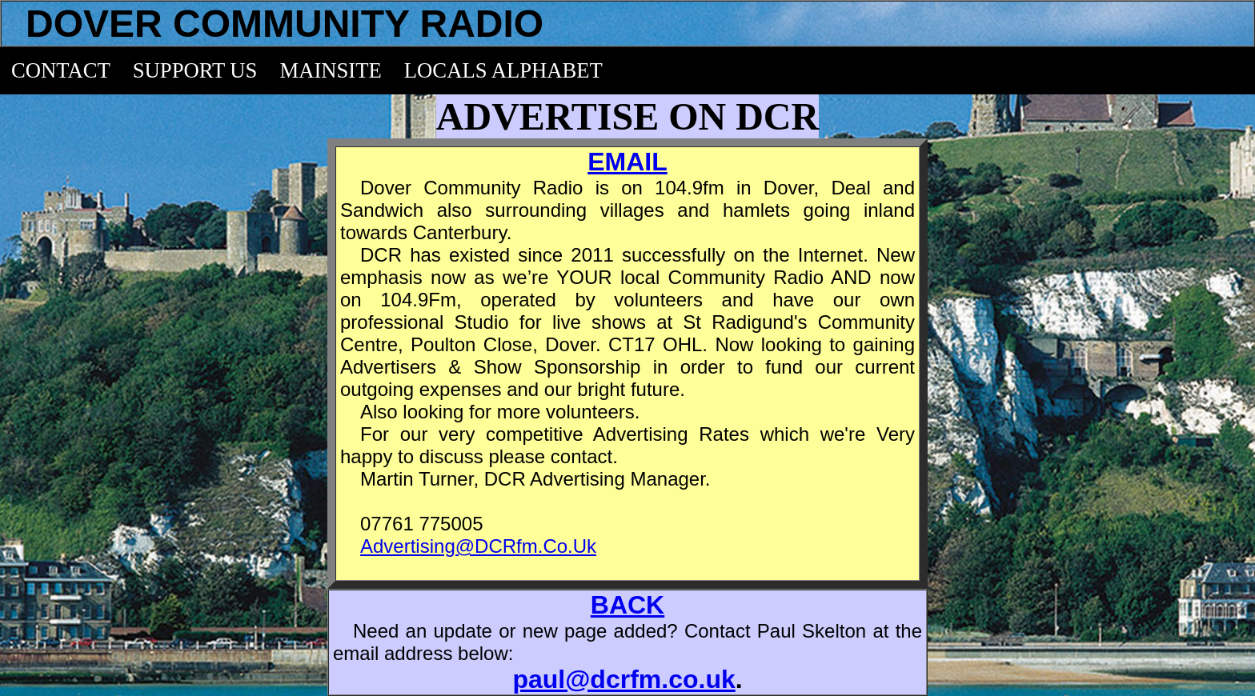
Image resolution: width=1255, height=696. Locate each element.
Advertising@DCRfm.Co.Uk (478, 546)
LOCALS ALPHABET (503, 70)
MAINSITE (330, 70)
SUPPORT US (195, 70)
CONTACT (60, 70)
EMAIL (627, 161)
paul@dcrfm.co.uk (623, 679)
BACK (627, 604)
